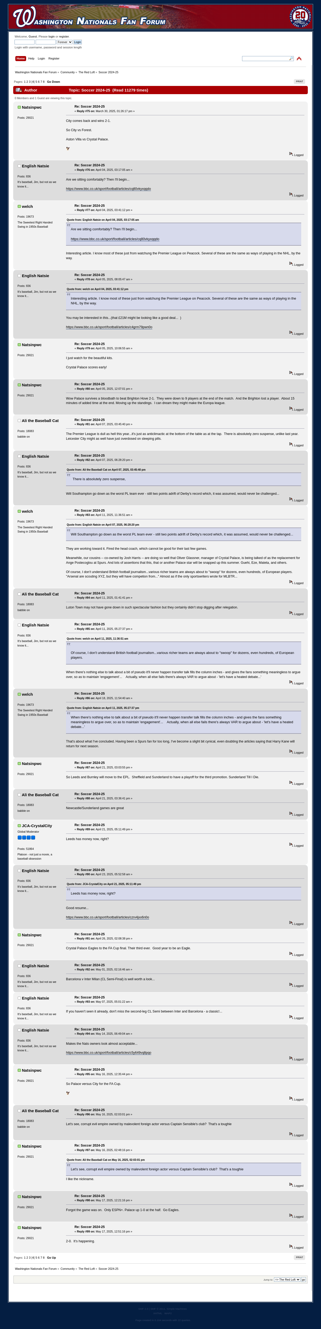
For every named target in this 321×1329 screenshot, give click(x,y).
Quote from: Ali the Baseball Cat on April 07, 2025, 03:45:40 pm (106, 469)
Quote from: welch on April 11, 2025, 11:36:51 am (97, 638)
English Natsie (35, 166)
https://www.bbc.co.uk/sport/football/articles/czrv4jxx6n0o (107, 917)
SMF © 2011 (157, 1308)
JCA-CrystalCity (37, 825)
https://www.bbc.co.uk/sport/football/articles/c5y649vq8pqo (108, 1053)
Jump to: (268, 1279)
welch (27, 206)
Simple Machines (177, 1308)
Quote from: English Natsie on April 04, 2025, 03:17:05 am (103, 219)
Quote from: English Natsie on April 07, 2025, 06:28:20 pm (103, 524)
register (64, 36)
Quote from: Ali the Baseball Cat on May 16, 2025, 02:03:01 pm (106, 1159)
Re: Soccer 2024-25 (89, 106)
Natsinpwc (32, 107)
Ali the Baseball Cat (40, 420)
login (52, 36)
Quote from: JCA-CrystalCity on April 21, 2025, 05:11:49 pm (104, 884)
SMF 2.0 (143, 1308)
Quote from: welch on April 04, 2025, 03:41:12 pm (97, 289)
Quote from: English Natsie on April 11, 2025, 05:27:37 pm (103, 708)
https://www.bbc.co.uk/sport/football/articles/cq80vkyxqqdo (108, 189)
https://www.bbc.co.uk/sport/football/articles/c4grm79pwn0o (109, 327)
